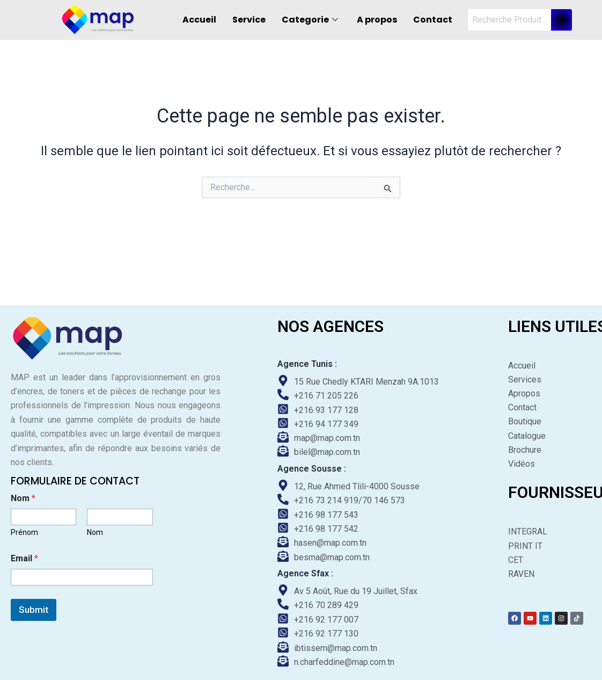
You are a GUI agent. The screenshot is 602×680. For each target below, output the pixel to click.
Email (24, 558)
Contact (432, 19)
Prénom (24, 531)
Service (249, 19)
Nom (95, 531)
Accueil (199, 19)
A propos (377, 19)
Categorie (311, 19)
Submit (33, 609)
